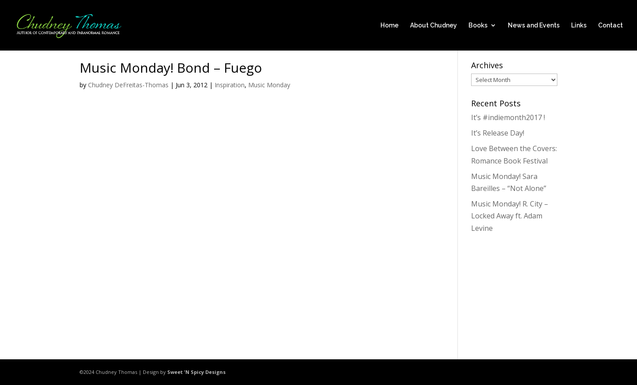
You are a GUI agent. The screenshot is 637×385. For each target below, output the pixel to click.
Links (579, 25)
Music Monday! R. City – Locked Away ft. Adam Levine (509, 216)
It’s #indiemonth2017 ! (508, 117)
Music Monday (269, 85)
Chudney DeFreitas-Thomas (128, 85)
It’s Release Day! (497, 133)
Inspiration (230, 85)
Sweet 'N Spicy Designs (196, 372)
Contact (610, 25)
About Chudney (433, 25)
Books (477, 25)
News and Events (534, 25)
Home (389, 25)
